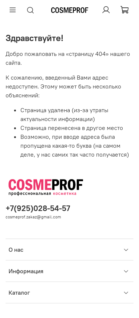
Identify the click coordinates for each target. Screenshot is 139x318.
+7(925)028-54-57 (38, 208)
